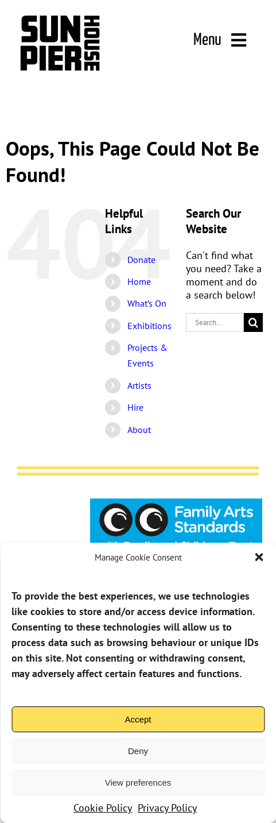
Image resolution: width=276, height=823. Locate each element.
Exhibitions (149, 325)
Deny (138, 751)
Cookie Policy (102, 807)
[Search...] (215, 322)
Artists (139, 385)
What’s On (146, 303)
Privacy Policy (167, 807)
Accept (138, 719)
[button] (259, 557)
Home (139, 281)
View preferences (138, 782)
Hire (135, 407)
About (139, 429)
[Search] (253, 322)
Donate (141, 259)
